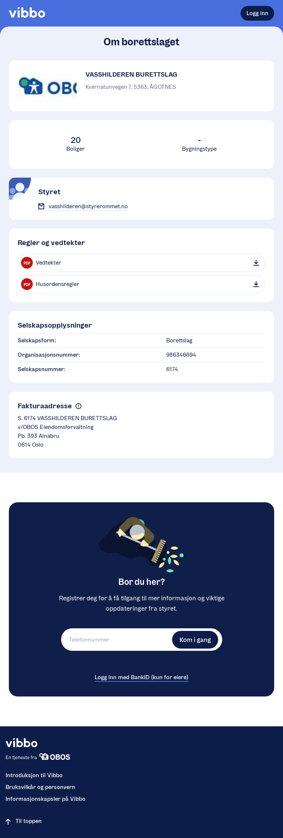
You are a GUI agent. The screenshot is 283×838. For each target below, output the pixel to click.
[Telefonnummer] (115, 639)
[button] (78, 406)
